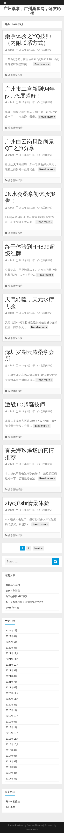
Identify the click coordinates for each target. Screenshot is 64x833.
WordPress (32, 829)
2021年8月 (11, 676)
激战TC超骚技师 (25, 404)
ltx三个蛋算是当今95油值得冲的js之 (25, 602)
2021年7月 (11, 681)
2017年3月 (11, 778)
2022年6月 (11, 642)
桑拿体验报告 (15, 75)
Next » (38, 548)
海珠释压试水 (13, 585)
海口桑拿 (10, 807)
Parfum (19, 825)
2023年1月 (11, 630)
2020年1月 (11, 710)
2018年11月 (12, 738)
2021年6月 (11, 687)
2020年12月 (12, 693)
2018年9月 (11, 750)
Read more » (41, 64)
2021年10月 (12, 664)
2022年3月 (11, 647)
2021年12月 (12, 653)
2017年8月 (11, 761)
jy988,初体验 (12, 607)
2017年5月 (11, 767)
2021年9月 (11, 670)
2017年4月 (11, 772)
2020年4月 (11, 704)
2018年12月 (12, 733)
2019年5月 (11, 721)
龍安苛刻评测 (13, 590)
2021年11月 (12, 659)
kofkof (11, 49)
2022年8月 (11, 636)
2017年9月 (11, 755)
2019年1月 (11, 727)
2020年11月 (12, 698)
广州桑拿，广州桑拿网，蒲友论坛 (32, 11)
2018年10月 (12, 744)
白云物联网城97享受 (16, 596)
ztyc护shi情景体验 (27, 503)
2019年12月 (12, 716)
